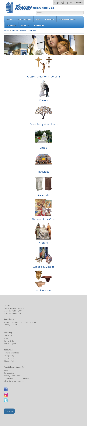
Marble (43, 147)
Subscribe (9, 411)
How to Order (9, 341)
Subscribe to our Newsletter (14, 381)
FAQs (6, 338)
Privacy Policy (9, 355)
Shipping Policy (9, 361)
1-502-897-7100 (16, 311)
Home (6, 31)
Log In (57, 2)
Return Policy (9, 358)
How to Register (10, 344)
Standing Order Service (12, 375)
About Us (7, 370)
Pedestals (43, 195)
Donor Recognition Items (43, 124)
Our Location (9, 373)
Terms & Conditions (11, 353)
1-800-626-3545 (17, 308)
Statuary (32, 31)
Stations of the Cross (43, 219)
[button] (67, 2)
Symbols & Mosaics (43, 266)
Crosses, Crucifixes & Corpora (43, 76)
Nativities (43, 171)
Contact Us (8, 335)
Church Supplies (19, 31)
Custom (43, 100)
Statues (43, 243)
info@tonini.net (15, 313)
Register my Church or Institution (16, 378)
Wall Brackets (43, 290)
